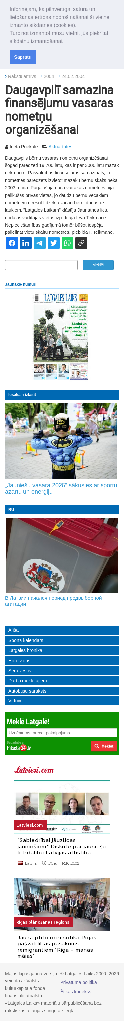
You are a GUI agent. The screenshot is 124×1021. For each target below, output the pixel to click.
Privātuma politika (78, 982)
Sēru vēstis (19, 670)
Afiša (13, 630)
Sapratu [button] (23, 57)
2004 (49, 76)
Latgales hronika (25, 650)
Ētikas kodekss (75, 991)
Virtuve (15, 700)
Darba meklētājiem (27, 680)
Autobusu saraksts (27, 691)
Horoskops (19, 660)
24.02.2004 (73, 76)
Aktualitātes (60, 146)
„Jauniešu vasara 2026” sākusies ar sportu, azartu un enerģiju (62, 488)
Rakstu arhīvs (22, 76)
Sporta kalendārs (25, 640)
